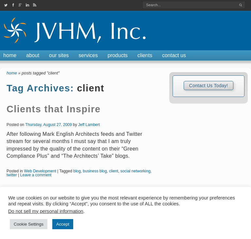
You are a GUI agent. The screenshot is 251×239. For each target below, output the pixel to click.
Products (117, 55)
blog (77, 171)
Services (88, 55)
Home (9, 55)
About (32, 55)
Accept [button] (62, 224)
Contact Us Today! (208, 85)
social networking (135, 171)
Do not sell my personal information (45, 211)
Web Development (40, 171)
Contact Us (174, 55)
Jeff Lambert (89, 124)
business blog (95, 171)
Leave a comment (35, 175)
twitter (12, 175)
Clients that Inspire (54, 109)
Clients (145, 55)
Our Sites (59, 55)
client (113, 171)
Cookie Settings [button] (28, 224)
